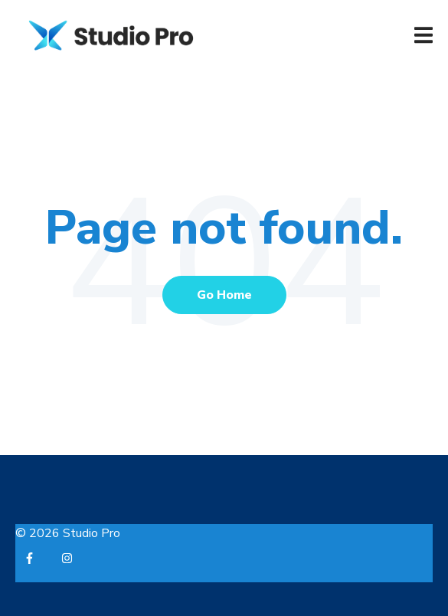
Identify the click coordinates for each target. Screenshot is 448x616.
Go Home (224, 295)
